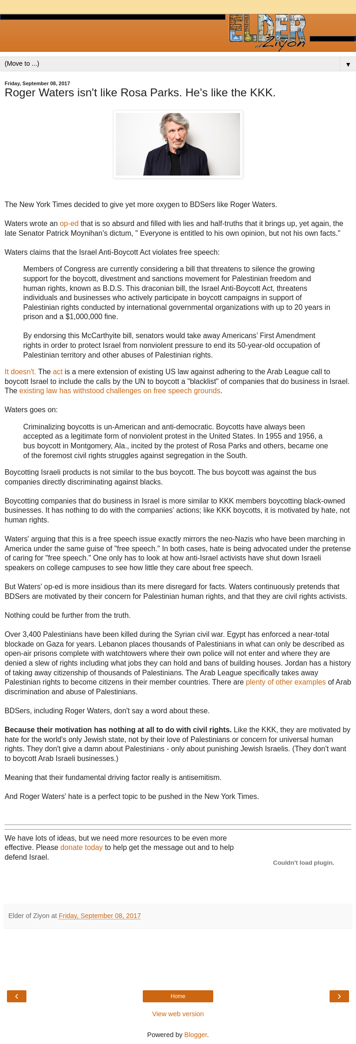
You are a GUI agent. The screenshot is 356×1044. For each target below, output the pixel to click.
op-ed (69, 223)
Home (178, 996)
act (59, 372)
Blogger (195, 1034)
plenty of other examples (286, 682)
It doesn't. (20, 372)
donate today (81, 847)
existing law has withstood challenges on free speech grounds (118, 391)
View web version (178, 1014)
